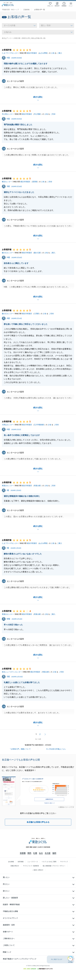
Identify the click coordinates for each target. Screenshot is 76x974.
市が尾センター (8, 114)
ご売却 (52, 114)
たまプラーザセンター (10, 53)
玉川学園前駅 (39, 425)
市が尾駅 (37, 114)
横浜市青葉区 (32, 53)
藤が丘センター (8, 253)
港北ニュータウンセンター (12, 672)
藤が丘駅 (37, 253)
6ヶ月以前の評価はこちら (56, 749)
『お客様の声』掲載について (20, 749)
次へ (45, 734)
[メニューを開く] (71, 4)
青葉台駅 (37, 486)
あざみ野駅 (43, 53)
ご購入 (59, 53)
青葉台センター (8, 486)
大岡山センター (8, 425)
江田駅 (36, 314)
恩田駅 (34, 182)
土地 (52, 53)
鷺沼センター (7, 182)
